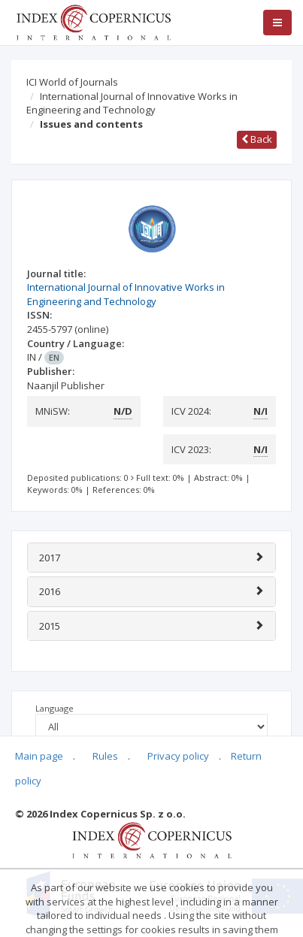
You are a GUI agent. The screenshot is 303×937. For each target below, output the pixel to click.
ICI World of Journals (72, 82)
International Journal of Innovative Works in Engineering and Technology (132, 103)
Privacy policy (178, 756)
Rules (105, 756)
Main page (39, 756)
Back (256, 139)
